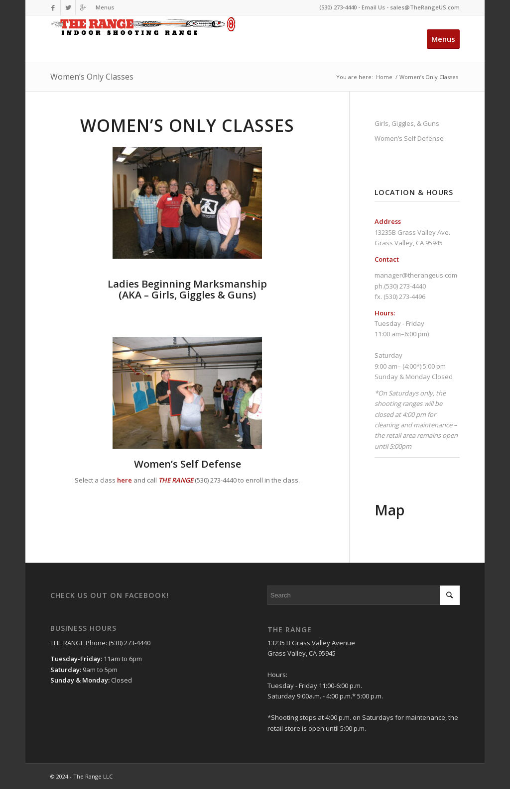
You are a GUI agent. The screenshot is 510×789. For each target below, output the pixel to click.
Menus (105, 7)
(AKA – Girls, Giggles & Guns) (187, 289)
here (124, 480)
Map (389, 509)
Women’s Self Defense (187, 464)
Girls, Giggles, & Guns (407, 123)
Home (384, 77)
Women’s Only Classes (91, 76)
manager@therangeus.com (416, 275)
